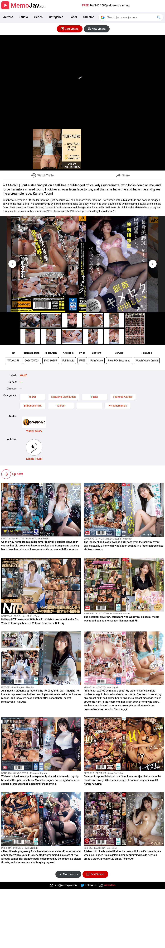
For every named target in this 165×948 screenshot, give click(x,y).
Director (88, 17)
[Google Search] (159, 17)
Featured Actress (122, 396)
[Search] (131, 17)
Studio (23, 17)
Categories (56, 17)
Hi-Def (32, 396)
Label (73, 17)
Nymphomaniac (118, 405)
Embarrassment (33, 405)
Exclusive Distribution (63, 396)
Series (38, 17)
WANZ (23, 375)
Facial (94, 396)
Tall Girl (61, 405)
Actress (8, 17)
